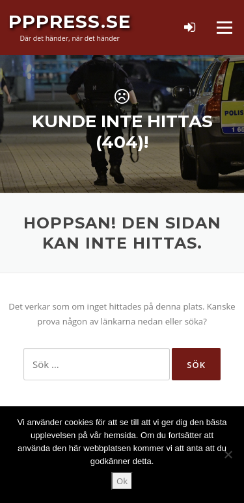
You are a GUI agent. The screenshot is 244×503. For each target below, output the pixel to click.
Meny (224, 27)
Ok (122, 481)
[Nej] (227, 454)
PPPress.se (69, 21)
